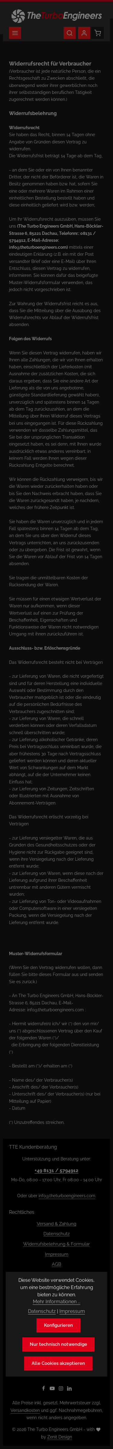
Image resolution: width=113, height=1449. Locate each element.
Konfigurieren (58, 1335)
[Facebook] (44, 1389)
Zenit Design (59, 1437)
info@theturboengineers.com (67, 1195)
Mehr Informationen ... (56, 1311)
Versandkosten (25, 1410)
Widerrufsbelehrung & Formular (56, 1243)
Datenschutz (56, 1233)
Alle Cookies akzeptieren (58, 1374)
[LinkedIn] (69, 1389)
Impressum (56, 1254)
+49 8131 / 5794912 (56, 1170)
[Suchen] (70, 33)
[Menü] (15, 33)
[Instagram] (61, 1389)
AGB (56, 1264)
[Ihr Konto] (84, 33)
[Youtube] (53, 1389)
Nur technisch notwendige (58, 1355)
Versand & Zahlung (56, 1223)
